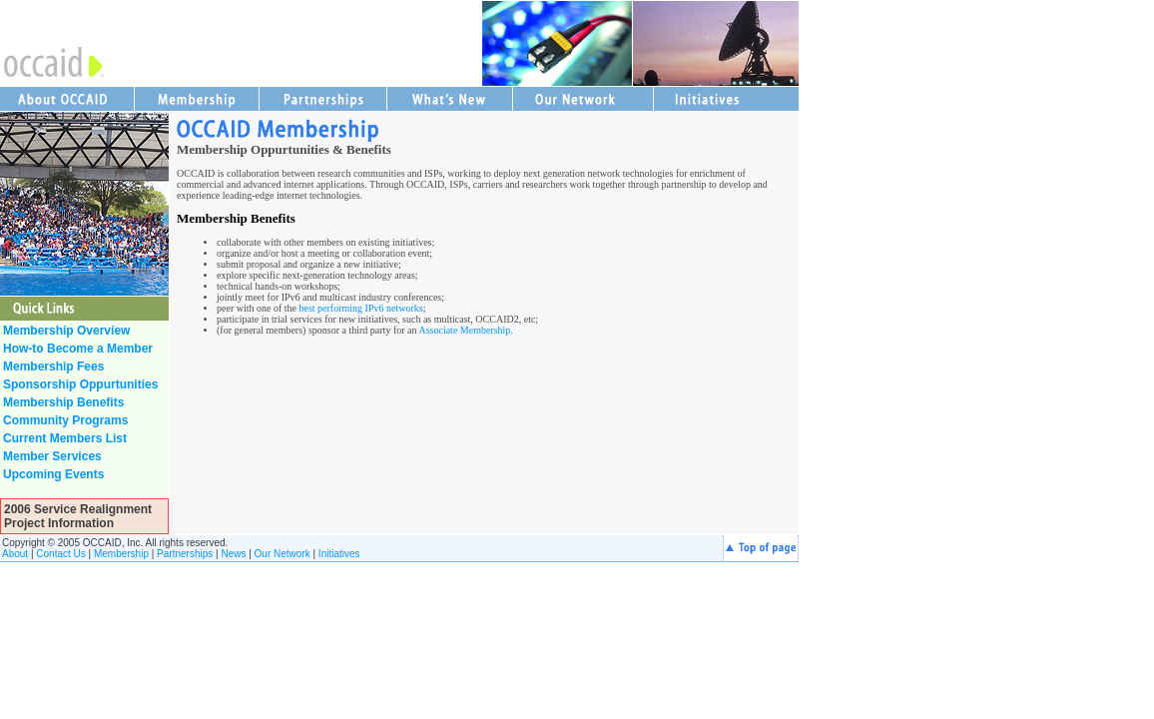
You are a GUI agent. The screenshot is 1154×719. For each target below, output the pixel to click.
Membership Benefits (236, 218)
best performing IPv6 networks (360, 308)
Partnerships (185, 553)
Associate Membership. (465, 330)
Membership (121, 553)
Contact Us (60, 553)
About (15, 553)
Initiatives (339, 553)
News (233, 553)
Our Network (282, 553)
